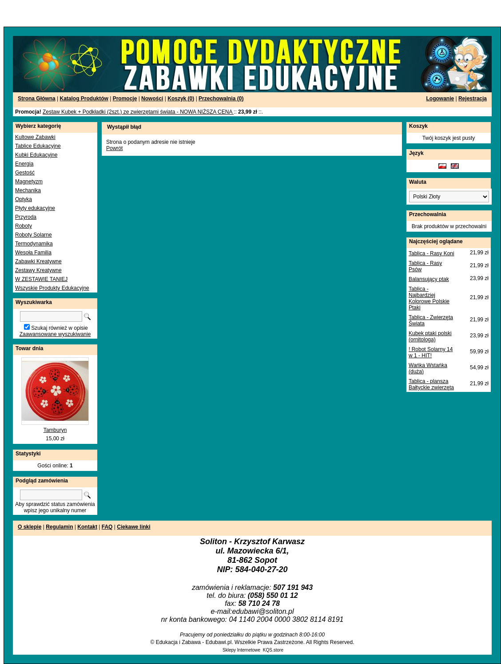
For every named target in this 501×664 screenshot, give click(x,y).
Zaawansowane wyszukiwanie (55, 334)
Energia (24, 164)
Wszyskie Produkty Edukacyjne (52, 288)
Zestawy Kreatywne (38, 270)
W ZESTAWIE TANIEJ (41, 279)
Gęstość (25, 173)
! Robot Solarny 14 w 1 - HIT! (431, 352)
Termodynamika (34, 244)
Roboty (23, 226)
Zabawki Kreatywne (38, 261)
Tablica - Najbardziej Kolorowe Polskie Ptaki (429, 298)
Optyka (23, 199)
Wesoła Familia (33, 252)
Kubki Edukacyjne (36, 155)
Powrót (114, 148)
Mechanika (28, 190)
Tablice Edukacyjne (38, 146)
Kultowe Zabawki (35, 137)
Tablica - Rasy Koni (431, 253)
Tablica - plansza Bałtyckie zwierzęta (431, 384)
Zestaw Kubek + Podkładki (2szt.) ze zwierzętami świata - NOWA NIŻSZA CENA (138, 112)
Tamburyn (55, 430)
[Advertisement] (107, 13)
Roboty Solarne (33, 235)
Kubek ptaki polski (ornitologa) (430, 336)
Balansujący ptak (429, 279)
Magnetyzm (29, 181)
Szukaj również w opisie (59, 328)
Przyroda (25, 217)
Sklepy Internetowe (241, 650)
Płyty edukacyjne (35, 208)
